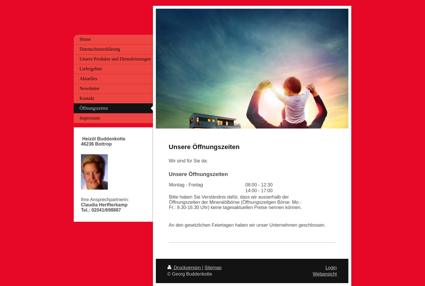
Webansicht (325, 274)
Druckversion (184, 267)
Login (331, 267)
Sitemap (212, 267)
